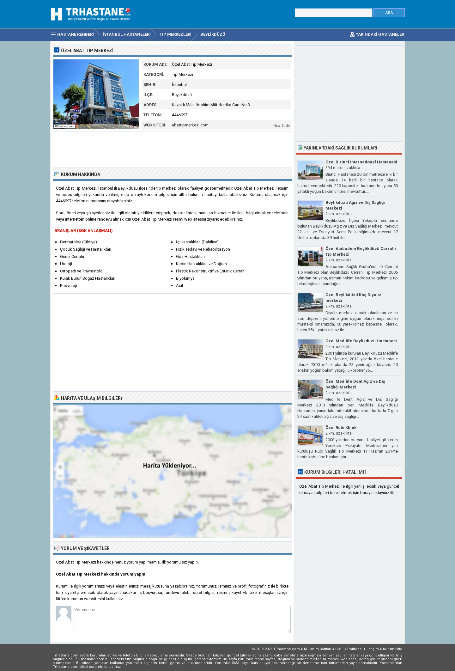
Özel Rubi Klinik (340, 427)
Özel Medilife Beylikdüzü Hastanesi (361, 341)
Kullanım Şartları (317, 649)
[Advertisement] (172, 149)
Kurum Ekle (392, 649)
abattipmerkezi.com (190, 125)
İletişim (373, 649)
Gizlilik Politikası (348, 649)
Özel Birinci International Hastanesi (361, 162)
